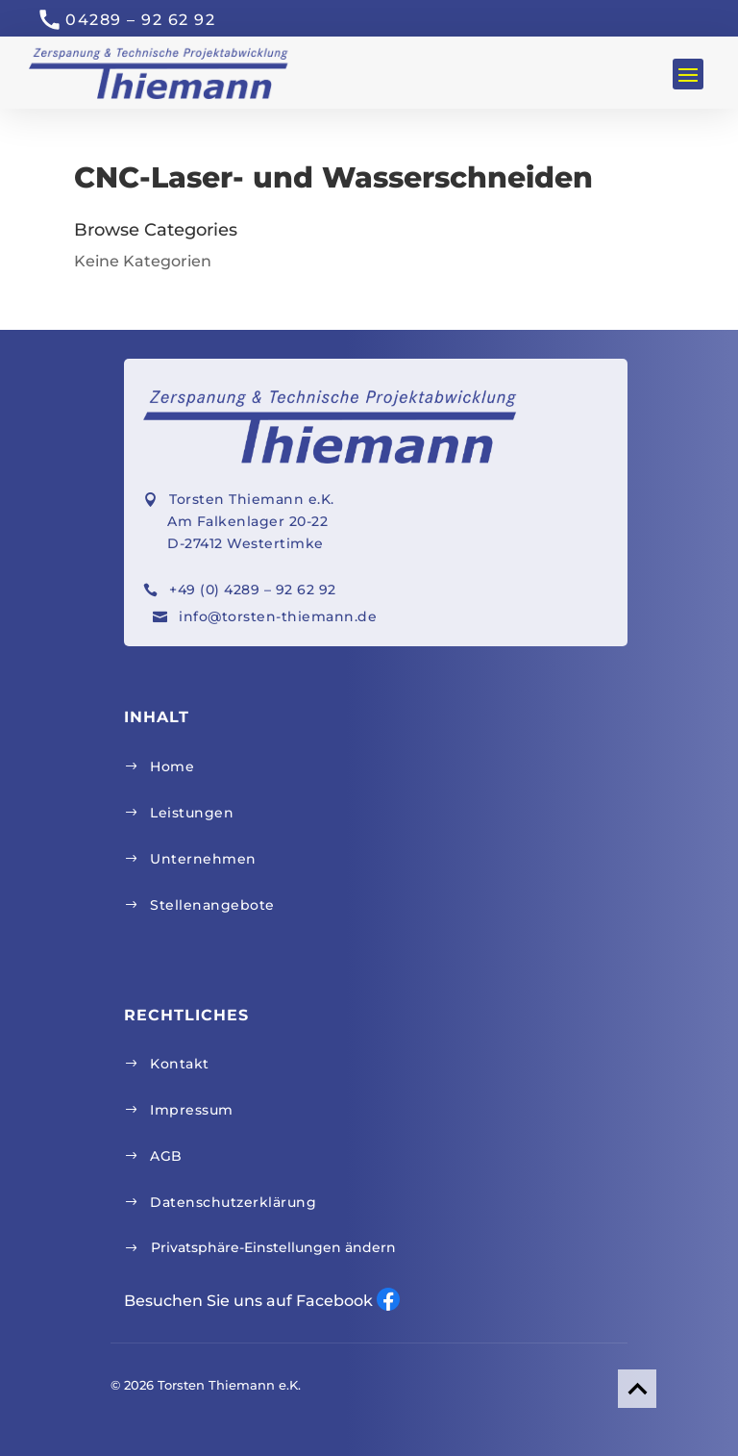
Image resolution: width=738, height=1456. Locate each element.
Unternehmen (203, 858)
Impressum (192, 1109)
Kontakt (179, 1063)
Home (172, 766)
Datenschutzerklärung (233, 1202)
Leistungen (192, 812)
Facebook (388, 1299)
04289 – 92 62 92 (140, 20)
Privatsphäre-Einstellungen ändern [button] (273, 1247)
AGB (166, 1156)
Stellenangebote (212, 905)
